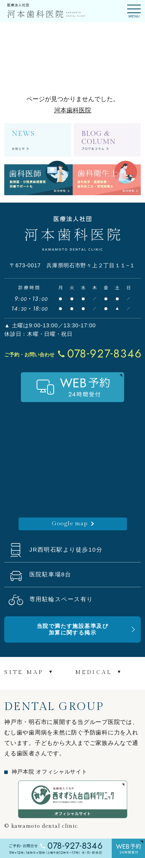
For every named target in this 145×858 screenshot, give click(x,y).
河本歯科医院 (72, 110)
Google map (69, 523)
